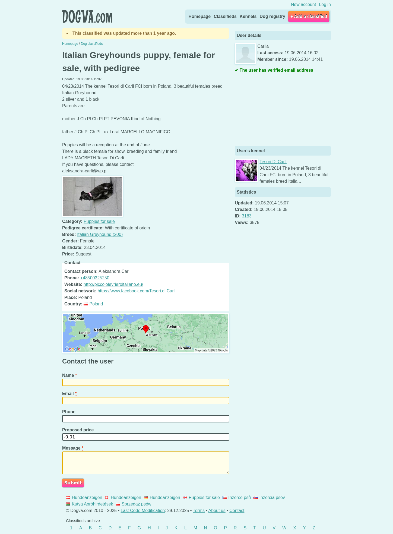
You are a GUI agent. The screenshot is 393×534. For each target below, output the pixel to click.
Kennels (248, 16)
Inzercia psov (269, 497)
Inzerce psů (237, 497)
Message (72, 448)
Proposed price (78, 430)
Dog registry (272, 16)
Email (69, 393)
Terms (199, 510)
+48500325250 (94, 278)
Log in (325, 4)
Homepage (199, 16)
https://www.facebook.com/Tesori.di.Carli (137, 291)
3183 (247, 216)
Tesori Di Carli (273, 161)
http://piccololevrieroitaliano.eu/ (113, 284)
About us (217, 510)
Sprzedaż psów (133, 504)
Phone (69, 411)
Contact (236, 510)
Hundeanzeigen (84, 497)
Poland (93, 304)
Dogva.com (87, 16)
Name (69, 375)
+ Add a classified (308, 16)
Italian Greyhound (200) (100, 234)
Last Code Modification (143, 510)
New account (303, 4)
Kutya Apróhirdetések (89, 504)
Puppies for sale (99, 221)
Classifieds (225, 16)
